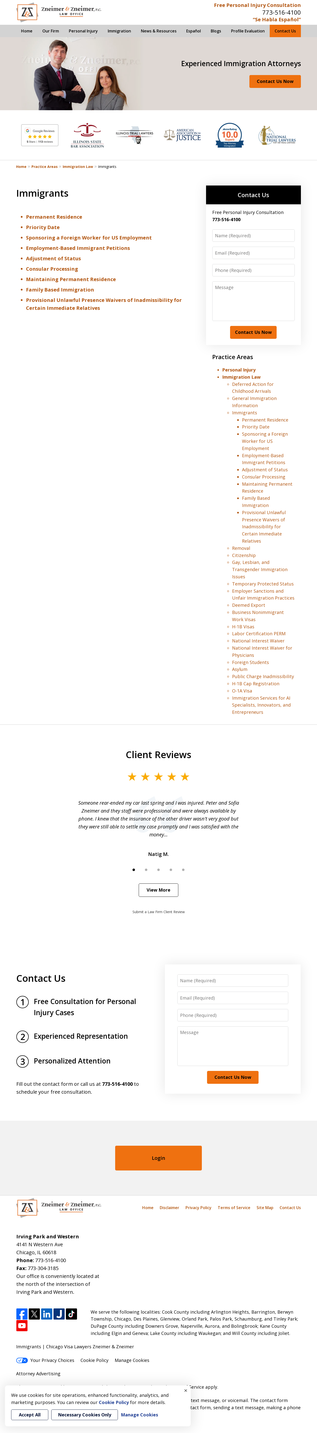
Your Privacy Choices (45, 1360)
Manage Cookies (132, 1360)
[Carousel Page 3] (158, 870)
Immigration (119, 31)
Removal (241, 548)
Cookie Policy (94, 1360)
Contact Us (285, 31)
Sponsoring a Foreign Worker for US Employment (89, 237)
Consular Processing (52, 268)
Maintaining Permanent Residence (71, 279)
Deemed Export (248, 605)
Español (193, 31)
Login (158, 1158)
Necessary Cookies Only (84, 1415)
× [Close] (185, 1390)
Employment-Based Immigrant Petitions (78, 248)
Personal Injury (83, 31)
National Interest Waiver (258, 641)
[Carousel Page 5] (183, 870)
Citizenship (244, 555)
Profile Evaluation (248, 31)
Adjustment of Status (53, 258)
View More (158, 890)
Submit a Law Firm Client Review (158, 911)
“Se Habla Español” (277, 19)
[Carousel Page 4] (171, 870)
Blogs (216, 31)
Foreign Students (250, 662)
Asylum (239, 669)
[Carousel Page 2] (146, 870)
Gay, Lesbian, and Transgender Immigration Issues (260, 569)
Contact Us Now (275, 81)
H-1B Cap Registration (255, 684)
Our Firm (50, 31)
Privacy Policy (198, 1207)
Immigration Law (78, 166)
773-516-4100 (281, 12)
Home (26, 31)
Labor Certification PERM (259, 634)
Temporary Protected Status (263, 584)
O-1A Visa (242, 691)
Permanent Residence (54, 216)
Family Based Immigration (60, 289)
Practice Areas (44, 166)
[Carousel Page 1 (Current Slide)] (134, 870)
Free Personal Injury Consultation (257, 5)
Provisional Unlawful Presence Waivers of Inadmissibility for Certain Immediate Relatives (264, 526)
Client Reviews (158, 754)
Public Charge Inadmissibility (263, 676)
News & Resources (159, 31)
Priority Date (43, 227)
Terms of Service (234, 1207)
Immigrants (244, 413)
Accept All (30, 1415)
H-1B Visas (243, 627)
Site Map (265, 1207)
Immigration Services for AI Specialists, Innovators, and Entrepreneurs (261, 705)
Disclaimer (169, 1207)
